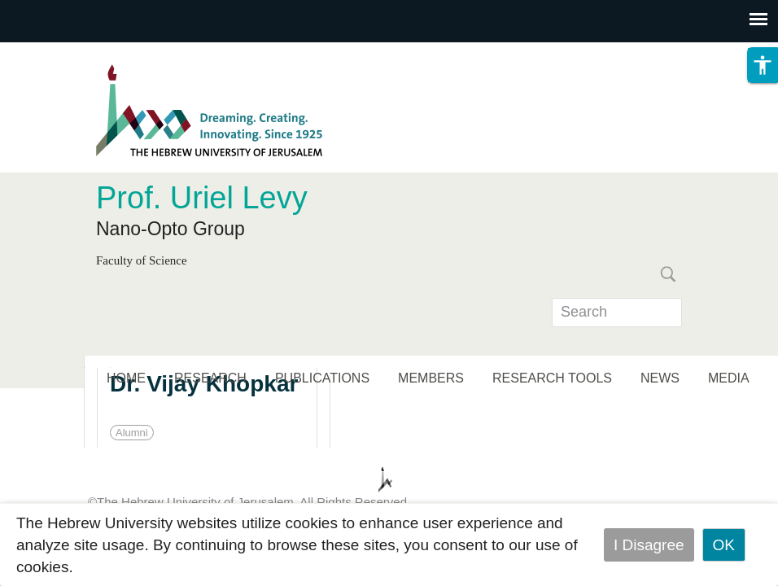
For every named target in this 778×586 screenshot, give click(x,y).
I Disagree (649, 544)
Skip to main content (70, 53)
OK (724, 544)
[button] (762, 65)
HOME (126, 378)
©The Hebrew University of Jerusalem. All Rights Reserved (247, 502)
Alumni (132, 432)
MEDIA (729, 378)
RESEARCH (210, 378)
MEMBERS (431, 378)
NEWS (660, 378)
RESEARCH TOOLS (552, 378)
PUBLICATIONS (322, 378)
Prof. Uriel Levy (202, 198)
